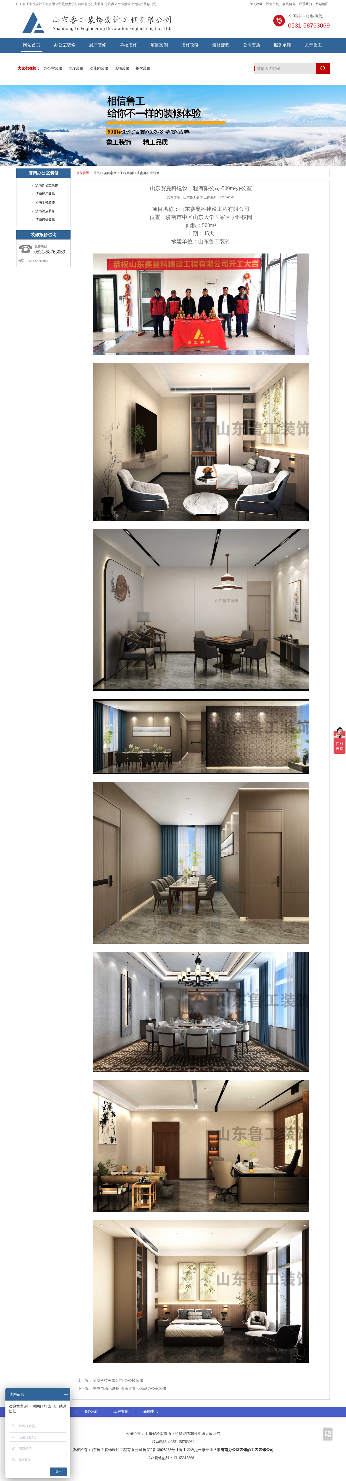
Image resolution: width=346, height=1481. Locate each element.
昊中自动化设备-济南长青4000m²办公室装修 (129, 1389)
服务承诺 (282, 45)
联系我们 (305, 4)
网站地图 (321, 4)
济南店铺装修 (45, 220)
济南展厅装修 (45, 194)
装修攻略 (190, 45)
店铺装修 (121, 68)
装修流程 (220, 45)
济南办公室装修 (148, 173)
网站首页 (31, 45)
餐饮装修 (143, 68)
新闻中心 (150, 1411)
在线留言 (288, 4)
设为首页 (272, 4)
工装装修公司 (262, 1450)
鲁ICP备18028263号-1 (160, 1450)
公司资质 (251, 45)
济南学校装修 (45, 202)
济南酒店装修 (45, 211)
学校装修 (128, 45)
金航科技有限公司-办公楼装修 (118, 1380)
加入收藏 (255, 4)
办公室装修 (64, 45)
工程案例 (126, 173)
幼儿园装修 (98, 68)
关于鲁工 (313, 45)
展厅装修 (97, 45)
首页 (96, 173)
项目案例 (159, 45)
